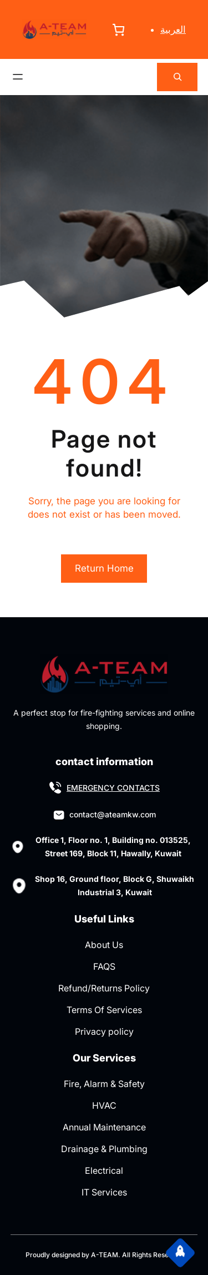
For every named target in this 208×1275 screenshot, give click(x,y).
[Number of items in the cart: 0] (118, 29)
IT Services (104, 1192)
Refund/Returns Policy (104, 988)
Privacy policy (104, 1031)
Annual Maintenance (104, 1127)
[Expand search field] (177, 77)
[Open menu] (18, 77)
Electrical (104, 1170)
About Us (104, 944)
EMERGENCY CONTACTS (113, 787)
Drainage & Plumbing (104, 1148)
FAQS (104, 966)
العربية (173, 29)
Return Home (104, 568)
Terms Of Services (104, 1009)
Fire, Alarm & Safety (104, 1083)
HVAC (104, 1105)
